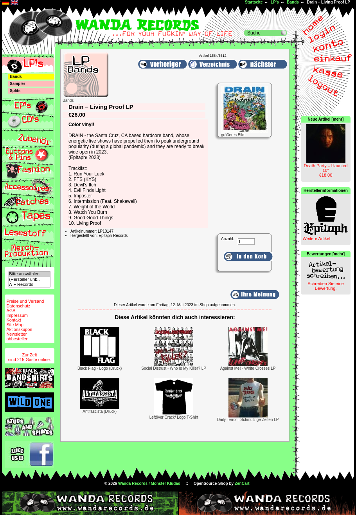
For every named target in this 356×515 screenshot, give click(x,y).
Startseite (254, 2)
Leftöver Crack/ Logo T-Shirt (173, 417)
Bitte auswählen (29, 273)
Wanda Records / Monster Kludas (149, 483)
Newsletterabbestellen (17, 336)
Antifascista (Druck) (100, 411)
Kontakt (13, 320)
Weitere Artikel (316, 238)
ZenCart (242, 483)
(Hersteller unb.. (29, 279)
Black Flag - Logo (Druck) (99, 368)
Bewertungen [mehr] (326, 254)
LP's (275, 2)
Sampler (17, 83)
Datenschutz (18, 306)
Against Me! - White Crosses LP (248, 368)
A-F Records (29, 284)
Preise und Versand (25, 301)
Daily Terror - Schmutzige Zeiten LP (248, 419)
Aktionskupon (19, 329)
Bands (293, 2)
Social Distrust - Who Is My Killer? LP (173, 368)
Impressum (16, 315)
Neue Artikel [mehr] (326, 119)
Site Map (14, 324)
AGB (10, 310)
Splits (15, 91)
